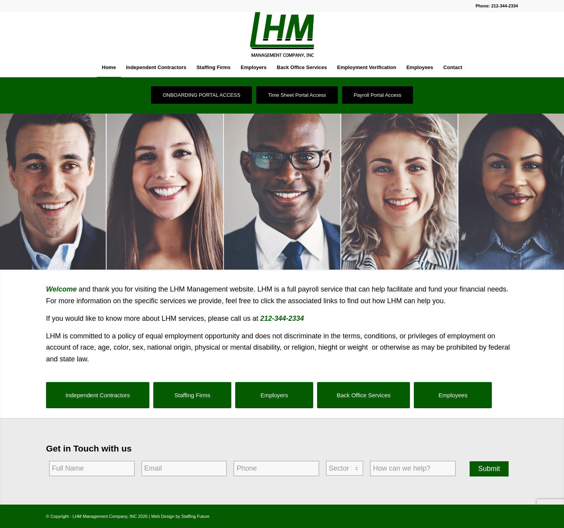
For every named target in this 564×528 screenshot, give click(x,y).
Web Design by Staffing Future (180, 516)
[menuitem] (109, 67)
